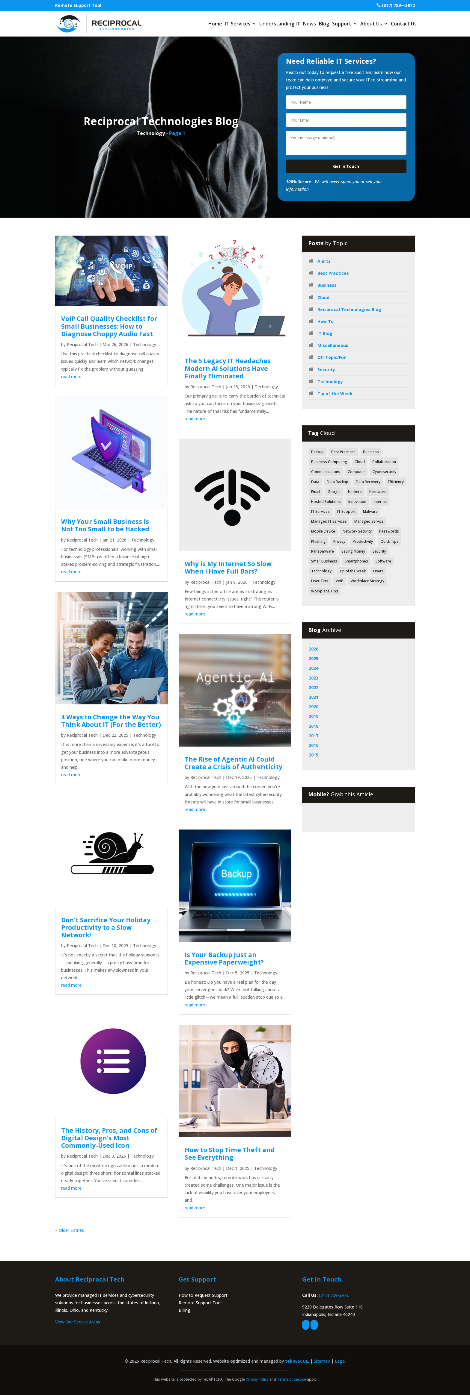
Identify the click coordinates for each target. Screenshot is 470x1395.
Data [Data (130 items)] (315, 481)
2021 (313, 697)
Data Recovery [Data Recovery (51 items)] (368, 481)
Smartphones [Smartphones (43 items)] (356, 561)
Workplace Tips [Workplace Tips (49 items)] (324, 591)
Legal (340, 1361)
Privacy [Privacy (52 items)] (339, 541)
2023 (313, 678)
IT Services (237, 23)
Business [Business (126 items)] (371, 451)
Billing (184, 1310)
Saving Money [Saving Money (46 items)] (353, 551)
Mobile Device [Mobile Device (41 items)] (323, 531)
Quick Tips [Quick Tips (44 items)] (389, 541)
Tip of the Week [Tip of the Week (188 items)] (352, 571)
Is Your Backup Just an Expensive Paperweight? (224, 958)
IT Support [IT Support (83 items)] (346, 511)
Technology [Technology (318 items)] (321, 571)
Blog (324, 23)
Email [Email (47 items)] (315, 491)
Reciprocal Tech (82, 344)
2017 (313, 736)
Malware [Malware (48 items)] (370, 511)
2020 (313, 706)
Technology (144, 344)
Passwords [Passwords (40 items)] (389, 531)
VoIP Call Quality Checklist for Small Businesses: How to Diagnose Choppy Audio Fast (109, 326)
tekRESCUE (296, 1361)
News (309, 23)
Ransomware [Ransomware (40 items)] (322, 551)
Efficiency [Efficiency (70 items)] (396, 481)
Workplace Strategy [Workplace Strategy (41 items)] (367, 580)
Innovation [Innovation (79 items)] (357, 501)
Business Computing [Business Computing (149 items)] (329, 461)
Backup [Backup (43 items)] (317, 451)
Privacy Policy (257, 1379)
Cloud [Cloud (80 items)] (360, 461)
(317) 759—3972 (398, 5)
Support (341, 23)
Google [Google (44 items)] (334, 491)
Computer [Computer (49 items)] (356, 471)
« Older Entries (69, 1230)
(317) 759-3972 (334, 1295)
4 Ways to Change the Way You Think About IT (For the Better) (111, 721)
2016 (313, 745)
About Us (371, 23)
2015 (313, 755)
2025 (313, 658)
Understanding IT (279, 23)
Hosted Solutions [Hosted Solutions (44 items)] (326, 501)
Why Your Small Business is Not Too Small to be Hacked (105, 525)
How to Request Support (203, 1295)
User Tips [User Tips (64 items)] (319, 580)
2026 (313, 649)
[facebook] (305, 1325)
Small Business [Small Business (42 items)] (324, 561)
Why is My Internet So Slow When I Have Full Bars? (228, 567)
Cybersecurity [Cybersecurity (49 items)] (384, 471)
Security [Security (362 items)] (379, 551)
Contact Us (404, 23)
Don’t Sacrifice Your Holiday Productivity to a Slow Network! (105, 927)
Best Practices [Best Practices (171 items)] (343, 451)
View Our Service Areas (77, 1322)
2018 (313, 726)
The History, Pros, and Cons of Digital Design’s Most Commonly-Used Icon (109, 1138)
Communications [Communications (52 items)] (325, 471)
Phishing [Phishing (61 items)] (318, 541)
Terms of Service (291, 1379)
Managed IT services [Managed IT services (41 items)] (329, 521)
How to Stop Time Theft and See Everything (230, 1154)
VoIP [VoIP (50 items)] (339, 580)
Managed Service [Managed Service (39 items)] (369, 521)
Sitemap (322, 1361)
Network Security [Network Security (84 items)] (357, 531)
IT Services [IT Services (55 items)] (320, 511)
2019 (313, 716)
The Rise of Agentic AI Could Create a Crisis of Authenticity (233, 763)
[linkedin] (314, 1325)
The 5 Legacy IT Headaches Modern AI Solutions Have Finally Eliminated (228, 368)
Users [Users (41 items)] (378, 571)
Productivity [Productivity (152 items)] (363, 541)
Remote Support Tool (78, 5)
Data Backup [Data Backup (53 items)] (337, 481)
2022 (313, 687)
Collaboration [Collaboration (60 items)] (384, 461)
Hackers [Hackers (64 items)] (355, 491)
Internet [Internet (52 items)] (380, 501)
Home (215, 23)
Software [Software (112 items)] (383, 561)
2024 (313, 668)
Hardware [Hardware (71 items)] (377, 491)
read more (71, 376)
